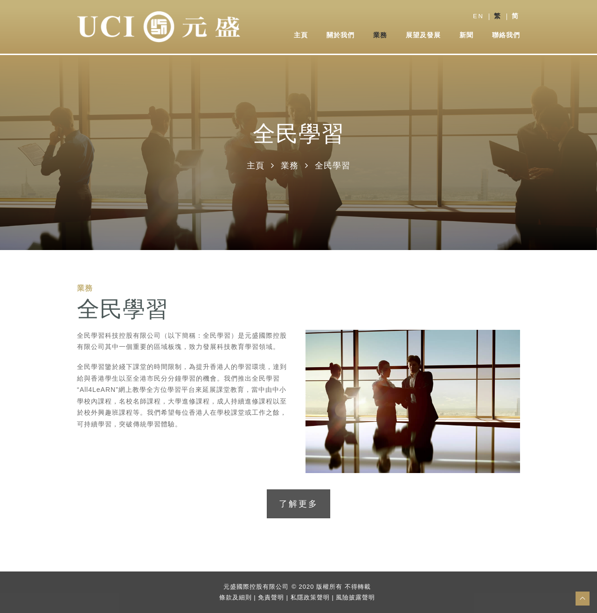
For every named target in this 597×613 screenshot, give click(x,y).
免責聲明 (271, 596)
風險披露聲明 (355, 596)
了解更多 (298, 504)
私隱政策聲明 (310, 596)
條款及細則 (235, 596)
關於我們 (340, 35)
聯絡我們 (506, 35)
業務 (380, 35)
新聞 (466, 35)
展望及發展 (423, 35)
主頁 (301, 35)
